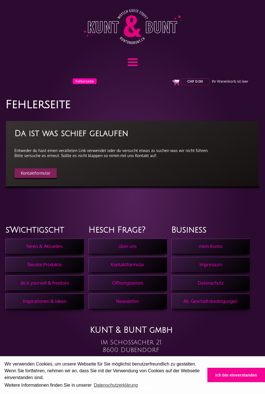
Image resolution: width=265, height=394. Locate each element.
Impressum (210, 264)
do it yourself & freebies (44, 283)
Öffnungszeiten (127, 283)
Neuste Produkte (44, 264)
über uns (127, 246)
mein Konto (210, 246)
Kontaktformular (35, 173)
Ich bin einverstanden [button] (236, 375)
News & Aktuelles (44, 246)
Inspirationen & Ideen (44, 301)
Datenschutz (210, 283)
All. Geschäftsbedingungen (210, 301)
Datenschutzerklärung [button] (116, 385)
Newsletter (127, 301)
